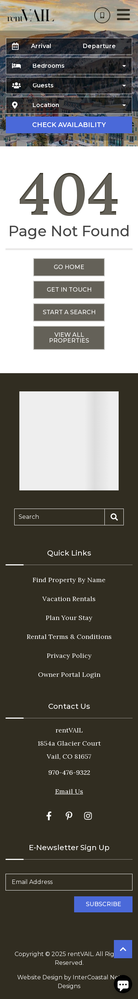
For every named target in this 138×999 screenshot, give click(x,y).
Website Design (39, 977)
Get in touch (69, 289)
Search (29, 516)
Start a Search (69, 312)
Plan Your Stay (69, 617)
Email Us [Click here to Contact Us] (69, 791)
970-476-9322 (69, 772)
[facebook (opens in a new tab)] (50, 816)
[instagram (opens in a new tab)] (88, 816)
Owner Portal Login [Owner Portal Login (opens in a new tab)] (69, 674)
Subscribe (103, 904)
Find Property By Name (69, 580)
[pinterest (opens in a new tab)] (69, 816)
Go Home (69, 267)
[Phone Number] (102, 15)
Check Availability (69, 125)
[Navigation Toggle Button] (123, 14)
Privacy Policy (69, 655)
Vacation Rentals (69, 599)
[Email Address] (69, 882)
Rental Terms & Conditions (69, 636)
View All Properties (69, 337)
